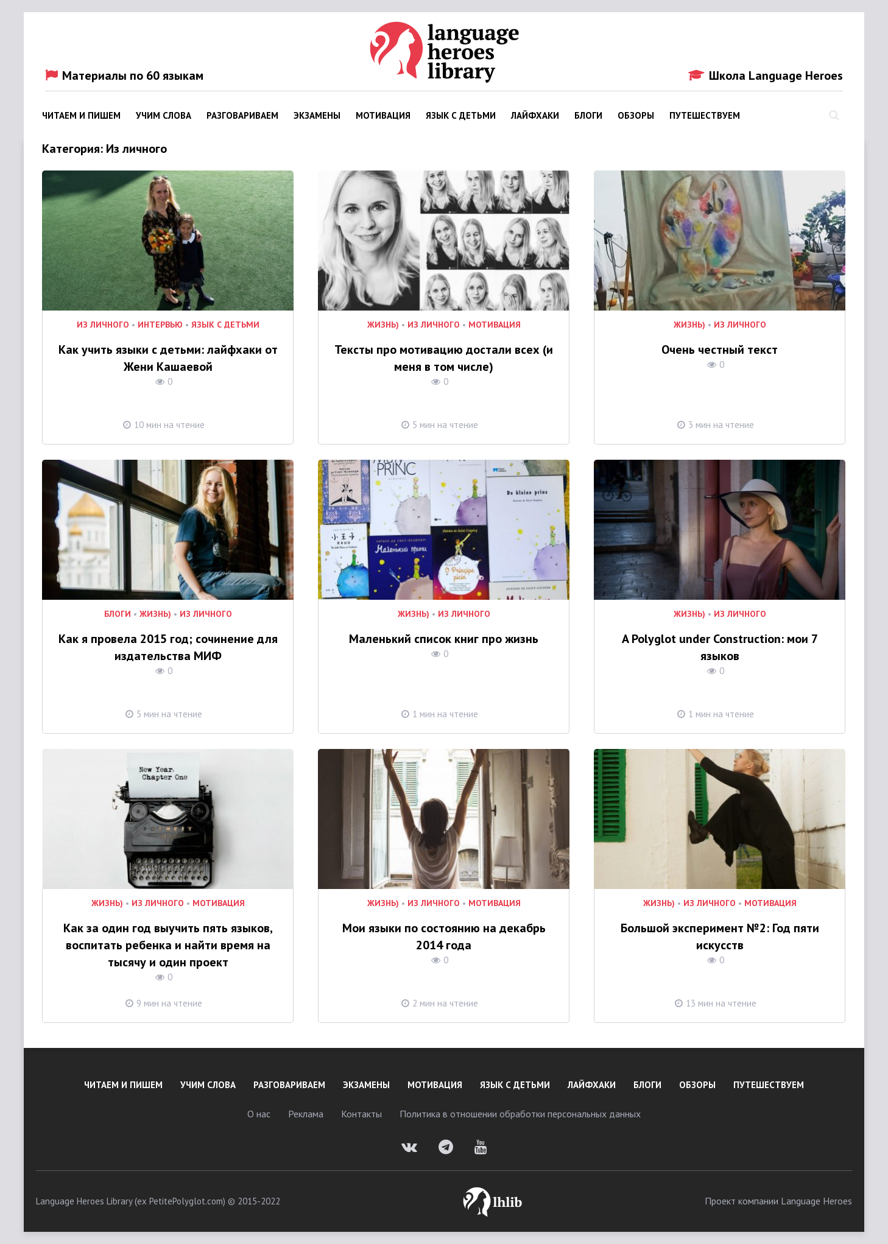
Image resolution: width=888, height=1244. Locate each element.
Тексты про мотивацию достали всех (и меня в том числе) (443, 358)
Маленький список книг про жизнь (443, 639)
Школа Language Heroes (765, 75)
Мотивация (383, 115)
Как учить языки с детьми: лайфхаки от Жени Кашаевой (168, 358)
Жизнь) (383, 325)
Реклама (305, 1114)
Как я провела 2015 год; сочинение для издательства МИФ (168, 647)
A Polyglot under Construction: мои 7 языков (720, 647)
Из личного (103, 325)
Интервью (160, 325)
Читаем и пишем (81, 115)
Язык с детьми (461, 115)
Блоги (588, 115)
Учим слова (163, 115)
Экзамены (317, 115)
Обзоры (636, 115)
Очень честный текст (719, 349)
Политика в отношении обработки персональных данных (520, 1114)
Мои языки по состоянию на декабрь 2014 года (444, 936)
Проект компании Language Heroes (778, 1201)
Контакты (361, 1114)
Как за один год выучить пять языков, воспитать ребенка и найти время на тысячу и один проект (168, 945)
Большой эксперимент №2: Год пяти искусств (720, 936)
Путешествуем (704, 115)
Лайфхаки (535, 115)
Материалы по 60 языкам (124, 75)
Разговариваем (242, 115)
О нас (258, 1114)
